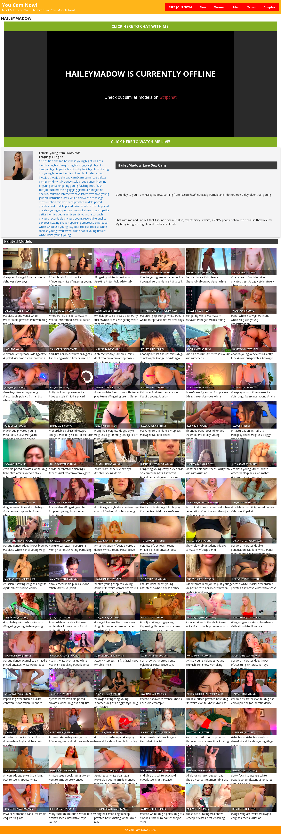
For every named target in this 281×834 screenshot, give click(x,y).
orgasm (96, 210)
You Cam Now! (19, 5)
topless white (98, 227)
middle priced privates (70, 202)
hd (101, 190)
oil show (85, 210)
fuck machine (57, 190)
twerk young (88, 231)
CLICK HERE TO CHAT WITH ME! (140, 26)
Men (236, 7)
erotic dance (87, 181)
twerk (61, 231)
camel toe (90, 177)
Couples (269, 7)
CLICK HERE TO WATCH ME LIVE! (140, 141)
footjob (44, 190)
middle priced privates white (73, 206)
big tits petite (58, 169)
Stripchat (168, 97)
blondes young (94, 173)
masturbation (47, 202)
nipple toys (65, 210)
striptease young (57, 227)
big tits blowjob (59, 165)
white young (54, 235)
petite (105, 210)
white (42, 235)
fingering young (68, 185)
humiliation (53, 194)
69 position (46, 161)
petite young (81, 214)
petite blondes (48, 214)
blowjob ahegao (60, 177)
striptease (88, 222)
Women (219, 7)
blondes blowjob (73, 173)
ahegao (58, 161)
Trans (251, 7)
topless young (48, 231)
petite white (65, 214)
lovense (86, 198)
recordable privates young (66, 218)
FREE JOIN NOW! (180, 7)
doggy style (71, 181)
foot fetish (95, 185)
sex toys (44, 222)
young (67, 235)
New (203, 7)
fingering (100, 181)
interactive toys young (95, 194)
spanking (75, 222)
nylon (76, 210)
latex (66, 198)
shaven (64, 222)
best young (77, 161)
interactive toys (70, 194)
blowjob (44, 177)
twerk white (72, 231)
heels (42, 194)
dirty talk (57, 181)
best (67, 161)
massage (97, 198)
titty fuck (73, 227)
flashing (83, 185)
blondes (57, 173)
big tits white (96, 169)
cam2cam (77, 177)
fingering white (48, 185)
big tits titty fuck (77, 169)
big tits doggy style (81, 165)
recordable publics (94, 218)
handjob (94, 190)
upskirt (101, 231)
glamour (83, 190)
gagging (72, 190)
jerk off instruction (50, 198)
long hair (75, 198)
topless (84, 227)
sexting (54, 222)
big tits (89, 161)
